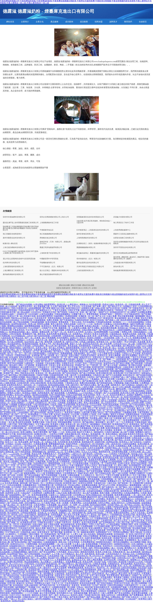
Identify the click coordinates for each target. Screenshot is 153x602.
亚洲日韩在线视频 (111, 405)
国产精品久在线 (130, 481)
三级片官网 (56, 546)
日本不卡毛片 (15, 595)
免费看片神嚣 (39, 422)
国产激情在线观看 (38, 412)
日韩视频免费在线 (113, 367)
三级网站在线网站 (18, 379)
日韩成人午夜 (51, 442)
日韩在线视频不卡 (21, 526)
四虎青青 (9, 493)
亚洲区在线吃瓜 (135, 538)
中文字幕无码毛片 (132, 373)
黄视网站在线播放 (15, 326)
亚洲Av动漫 (71, 432)
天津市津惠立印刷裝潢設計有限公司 (90, 266)
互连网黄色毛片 (114, 591)
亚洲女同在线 (18, 601)
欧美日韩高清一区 (129, 428)
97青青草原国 (80, 377)
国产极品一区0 (125, 487)
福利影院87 (67, 438)
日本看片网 (109, 440)
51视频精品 (45, 369)
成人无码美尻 (17, 536)
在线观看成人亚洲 (84, 336)
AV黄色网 (13, 479)
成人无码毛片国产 (85, 507)
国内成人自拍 (17, 514)
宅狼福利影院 (11, 406)
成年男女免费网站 (130, 355)
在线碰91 (140, 385)
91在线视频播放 (85, 375)
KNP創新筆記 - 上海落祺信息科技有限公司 (92, 230)
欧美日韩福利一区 (30, 489)
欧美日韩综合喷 (71, 389)
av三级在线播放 (113, 524)
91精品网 (85, 412)
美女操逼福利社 (14, 344)
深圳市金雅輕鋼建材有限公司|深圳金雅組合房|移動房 (130, 242)
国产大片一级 (144, 481)
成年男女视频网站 (43, 599)
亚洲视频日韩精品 (54, 473)
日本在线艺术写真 (26, 528)
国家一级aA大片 (104, 569)
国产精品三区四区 (132, 505)
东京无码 (139, 406)
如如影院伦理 (65, 520)
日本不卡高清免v (138, 513)
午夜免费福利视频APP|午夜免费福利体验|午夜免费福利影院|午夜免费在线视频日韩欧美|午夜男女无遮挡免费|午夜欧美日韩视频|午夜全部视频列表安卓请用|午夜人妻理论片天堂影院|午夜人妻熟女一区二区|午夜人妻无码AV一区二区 (76, 295)
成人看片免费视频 (139, 583)
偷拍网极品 (95, 424)
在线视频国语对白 (142, 436)
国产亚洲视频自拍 (107, 522)
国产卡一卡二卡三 (135, 518)
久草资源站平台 (54, 430)
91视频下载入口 (79, 314)
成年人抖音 (127, 418)
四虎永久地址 (108, 304)
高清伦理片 (82, 318)
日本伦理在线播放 (53, 436)
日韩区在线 (137, 438)
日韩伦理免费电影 (103, 387)
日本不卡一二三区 (85, 324)
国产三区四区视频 (88, 410)
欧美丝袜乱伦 (82, 556)
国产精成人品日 (141, 471)
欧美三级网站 (130, 336)
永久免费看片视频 (138, 542)
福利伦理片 (33, 552)
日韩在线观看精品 (51, 491)
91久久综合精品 (12, 320)
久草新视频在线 (145, 306)
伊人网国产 (132, 312)
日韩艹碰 (28, 536)
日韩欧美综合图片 (46, 522)
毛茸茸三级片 (42, 348)
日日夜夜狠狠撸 (115, 461)
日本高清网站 (40, 505)
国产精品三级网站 (8, 346)
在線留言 (143, 22)
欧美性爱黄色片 (10, 528)
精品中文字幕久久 (85, 432)
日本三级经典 (57, 389)
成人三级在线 (62, 355)
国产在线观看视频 (144, 393)
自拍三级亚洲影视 (38, 383)
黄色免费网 (55, 397)
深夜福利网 (77, 520)
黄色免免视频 (94, 479)
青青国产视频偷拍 (84, 577)
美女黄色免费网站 (68, 340)
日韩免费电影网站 (133, 581)
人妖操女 (64, 450)
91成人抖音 (66, 463)
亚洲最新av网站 (140, 330)
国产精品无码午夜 (47, 585)
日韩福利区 (108, 438)
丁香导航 (108, 513)
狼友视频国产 (146, 359)
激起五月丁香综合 (89, 514)
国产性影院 (62, 312)
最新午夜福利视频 (31, 579)
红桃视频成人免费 (124, 446)
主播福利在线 (126, 511)
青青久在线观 (70, 324)
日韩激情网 (56, 336)
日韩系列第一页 (95, 359)
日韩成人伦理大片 (71, 509)
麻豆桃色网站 (46, 351)
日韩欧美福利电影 (73, 330)
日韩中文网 (48, 414)
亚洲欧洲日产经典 (36, 459)
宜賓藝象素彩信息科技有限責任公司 (90, 217)
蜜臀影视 (137, 491)
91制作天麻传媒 (112, 432)
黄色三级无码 (57, 324)
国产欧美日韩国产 (78, 597)
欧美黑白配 (118, 373)
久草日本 (30, 340)
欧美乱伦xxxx (64, 569)
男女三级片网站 (122, 326)
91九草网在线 (128, 422)
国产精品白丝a (116, 336)
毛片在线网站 (89, 322)
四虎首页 (122, 401)
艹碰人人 (13, 599)
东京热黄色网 (95, 304)
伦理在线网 (104, 489)
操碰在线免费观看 (89, 310)
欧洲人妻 (107, 348)
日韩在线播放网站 (76, 571)
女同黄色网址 (106, 577)
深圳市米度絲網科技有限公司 (14, 217)
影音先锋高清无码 (25, 434)
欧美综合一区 (42, 373)
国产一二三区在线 (11, 454)
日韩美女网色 (38, 346)
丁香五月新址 (63, 597)
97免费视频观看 (78, 546)
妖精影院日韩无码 (122, 544)
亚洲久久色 (83, 575)
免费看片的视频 (18, 377)
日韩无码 (75, 351)
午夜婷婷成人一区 (124, 436)
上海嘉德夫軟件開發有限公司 (124, 263)
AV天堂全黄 (70, 556)
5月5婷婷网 (29, 365)
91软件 (84, 348)
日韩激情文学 (41, 403)
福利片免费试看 (137, 324)
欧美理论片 (108, 546)
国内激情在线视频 (121, 456)
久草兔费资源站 (137, 456)
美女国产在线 (100, 562)
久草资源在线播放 (137, 391)
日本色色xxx (63, 465)
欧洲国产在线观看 (141, 426)
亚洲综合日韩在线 (54, 483)
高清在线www (7, 558)
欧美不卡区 (144, 355)
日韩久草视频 (69, 428)
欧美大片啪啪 (106, 540)
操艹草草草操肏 (91, 461)
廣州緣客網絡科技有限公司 (13, 274)
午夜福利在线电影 (104, 322)
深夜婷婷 (131, 401)
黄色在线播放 (127, 564)
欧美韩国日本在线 (48, 408)
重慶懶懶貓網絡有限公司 (85, 247)
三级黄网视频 (81, 479)
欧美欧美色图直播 (97, 459)
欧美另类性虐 (75, 442)
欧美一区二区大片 (81, 416)
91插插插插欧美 (50, 542)
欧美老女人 (124, 442)
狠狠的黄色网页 (88, 532)
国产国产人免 (38, 420)
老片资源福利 (98, 444)
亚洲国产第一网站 (11, 373)
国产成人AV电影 (110, 365)
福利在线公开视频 (85, 340)
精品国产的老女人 (55, 412)
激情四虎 (76, 526)
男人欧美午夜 (67, 391)
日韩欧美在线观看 (80, 459)
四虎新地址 (26, 548)
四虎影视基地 (44, 393)
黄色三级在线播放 (92, 403)
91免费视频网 (87, 526)
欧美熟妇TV (73, 581)
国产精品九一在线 (62, 351)
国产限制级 (101, 481)
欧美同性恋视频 (45, 446)
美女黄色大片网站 (36, 487)
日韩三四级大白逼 (59, 367)
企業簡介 (25, 22)
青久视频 (71, 587)
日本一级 (49, 420)
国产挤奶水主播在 (88, 385)
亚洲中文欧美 (124, 463)
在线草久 (72, 497)
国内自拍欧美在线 (67, 418)
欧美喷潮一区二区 (72, 532)
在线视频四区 (120, 351)
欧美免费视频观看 (131, 420)
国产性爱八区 (63, 534)
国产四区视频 (26, 540)
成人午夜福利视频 (48, 377)
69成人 (71, 479)
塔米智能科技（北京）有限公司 (88, 259)
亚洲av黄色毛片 (118, 503)
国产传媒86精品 (35, 542)
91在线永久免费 (25, 507)
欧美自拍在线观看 (88, 583)
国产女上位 (101, 316)
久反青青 (63, 475)
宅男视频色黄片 (78, 440)
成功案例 (69, 22)
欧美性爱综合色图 (111, 458)
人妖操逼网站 (23, 412)
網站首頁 (10, 22)
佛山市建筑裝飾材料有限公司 (51, 274)
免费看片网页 (127, 524)
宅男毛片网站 (104, 503)
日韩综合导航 (17, 448)
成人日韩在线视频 (143, 381)
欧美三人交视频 (36, 426)
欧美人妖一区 (117, 397)
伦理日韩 (11, 583)
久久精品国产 (131, 599)
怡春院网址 (59, 316)
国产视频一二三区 (57, 432)
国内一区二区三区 (110, 399)
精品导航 (89, 587)
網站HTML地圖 (88, 285)
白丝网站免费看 (145, 312)
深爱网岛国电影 (133, 414)
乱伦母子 (121, 459)
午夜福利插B (26, 524)
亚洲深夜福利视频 (133, 348)
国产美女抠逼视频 (109, 566)
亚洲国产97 (81, 359)
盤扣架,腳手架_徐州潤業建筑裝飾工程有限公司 (21, 223)
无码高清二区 (121, 310)
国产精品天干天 (115, 306)
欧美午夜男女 (32, 560)
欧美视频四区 (135, 465)
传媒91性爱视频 (132, 383)
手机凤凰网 (81, 497)
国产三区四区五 (64, 416)
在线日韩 (77, 406)
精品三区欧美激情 (112, 528)
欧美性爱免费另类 (36, 428)
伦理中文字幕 (37, 416)
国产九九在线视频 (111, 393)
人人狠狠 (105, 450)
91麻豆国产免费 (43, 546)
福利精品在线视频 (135, 430)
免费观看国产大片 (104, 532)
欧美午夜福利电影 (57, 395)
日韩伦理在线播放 (129, 568)
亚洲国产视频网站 (135, 395)
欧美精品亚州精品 (17, 381)
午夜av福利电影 (31, 585)
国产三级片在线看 (120, 473)
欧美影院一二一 (120, 322)
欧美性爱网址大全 (28, 509)
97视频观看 (84, 446)
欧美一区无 (123, 566)
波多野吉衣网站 (73, 573)
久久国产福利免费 (59, 306)
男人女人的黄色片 (110, 516)
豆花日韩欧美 (30, 514)
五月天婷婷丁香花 (19, 487)
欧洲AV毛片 (87, 420)
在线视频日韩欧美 (67, 528)
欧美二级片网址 (27, 461)
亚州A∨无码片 (91, 465)
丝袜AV (43, 456)
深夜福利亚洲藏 (81, 593)
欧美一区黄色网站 (101, 336)
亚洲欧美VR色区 (120, 391)
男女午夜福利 (130, 342)
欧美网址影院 (96, 438)
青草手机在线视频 (15, 363)
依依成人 (86, 434)
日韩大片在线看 (135, 526)
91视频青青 (65, 461)
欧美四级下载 (21, 459)
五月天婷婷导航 (56, 481)
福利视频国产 (21, 587)
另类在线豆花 (49, 471)
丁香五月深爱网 (60, 568)
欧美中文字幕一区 (118, 518)
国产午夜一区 (9, 467)
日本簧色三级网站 (59, 369)
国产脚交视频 (57, 532)
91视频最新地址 (30, 485)
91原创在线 (6, 338)
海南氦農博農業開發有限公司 (124, 270)
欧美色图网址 (63, 338)
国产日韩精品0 (128, 385)
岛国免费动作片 (40, 463)
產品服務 (54, 22)
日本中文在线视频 (96, 448)
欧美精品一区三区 (31, 351)
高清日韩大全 (86, 540)
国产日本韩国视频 (50, 475)
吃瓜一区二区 (6, 556)
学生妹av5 (133, 328)
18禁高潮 (100, 350)
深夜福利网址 (80, 353)
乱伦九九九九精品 (90, 452)
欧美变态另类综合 (136, 434)
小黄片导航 (12, 424)
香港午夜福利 (69, 359)
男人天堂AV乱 (74, 306)
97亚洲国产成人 (118, 377)
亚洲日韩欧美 (144, 444)
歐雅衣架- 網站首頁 (10, 243)
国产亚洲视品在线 (8, 412)
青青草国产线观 (109, 558)
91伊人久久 (49, 581)
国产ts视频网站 (139, 558)
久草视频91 (23, 534)
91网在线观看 (74, 475)
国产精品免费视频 (137, 361)
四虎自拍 (139, 350)
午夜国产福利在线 (70, 350)
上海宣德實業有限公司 (85, 270)
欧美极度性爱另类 (28, 522)
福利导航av (13, 375)
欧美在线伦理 (82, 405)
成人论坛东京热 (12, 432)
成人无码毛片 (83, 424)
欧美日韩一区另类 (107, 446)
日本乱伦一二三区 (139, 597)
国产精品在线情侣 (25, 391)
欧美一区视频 (63, 503)
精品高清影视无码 (128, 320)
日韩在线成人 (53, 450)
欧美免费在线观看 (123, 495)
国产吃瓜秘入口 (47, 560)
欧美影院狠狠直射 (36, 467)
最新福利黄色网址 (79, 458)
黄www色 (49, 346)
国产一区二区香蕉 (33, 338)
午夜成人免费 (99, 428)
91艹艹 (96, 540)
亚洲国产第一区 (82, 365)
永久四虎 (98, 389)
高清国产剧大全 (120, 538)
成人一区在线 (118, 348)
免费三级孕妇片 (58, 536)
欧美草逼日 (31, 571)
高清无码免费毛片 (118, 395)
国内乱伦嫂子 (86, 581)
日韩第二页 (126, 308)
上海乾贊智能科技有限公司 (13, 266)
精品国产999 (53, 558)
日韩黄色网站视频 (120, 452)
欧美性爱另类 (98, 367)
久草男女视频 (135, 452)
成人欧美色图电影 (15, 471)
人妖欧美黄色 (128, 367)
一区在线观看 (108, 338)
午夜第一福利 (87, 548)
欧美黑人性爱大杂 (104, 552)
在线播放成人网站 (75, 403)
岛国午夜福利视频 (93, 538)
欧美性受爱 (142, 477)
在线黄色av (78, 334)
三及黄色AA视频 (79, 328)
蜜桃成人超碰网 (111, 471)
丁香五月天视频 (112, 475)
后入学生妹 (73, 367)
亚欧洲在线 (90, 554)
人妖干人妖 (18, 473)
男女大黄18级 (11, 420)
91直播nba (107, 324)
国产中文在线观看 (106, 369)
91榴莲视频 (41, 461)
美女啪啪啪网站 (51, 426)
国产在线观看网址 (13, 495)
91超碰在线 (42, 385)
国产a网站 (110, 357)
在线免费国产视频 (35, 379)
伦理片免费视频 (52, 391)
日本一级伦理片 (45, 568)
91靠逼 (3, 422)
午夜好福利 (112, 562)
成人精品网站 (144, 428)
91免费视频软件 (119, 469)
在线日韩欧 (65, 440)
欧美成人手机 (46, 344)
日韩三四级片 (22, 371)
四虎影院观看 (71, 316)
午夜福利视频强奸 (49, 511)
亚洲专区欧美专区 (50, 520)
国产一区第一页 (12, 465)
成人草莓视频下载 (42, 306)
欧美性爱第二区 (143, 514)
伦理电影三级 (99, 420)
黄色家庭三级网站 (122, 577)
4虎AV (145, 485)
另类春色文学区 (49, 312)
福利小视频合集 (7, 452)
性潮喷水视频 (82, 469)
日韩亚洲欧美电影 (138, 569)
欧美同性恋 (6, 601)
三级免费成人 (59, 562)
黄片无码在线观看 (17, 560)
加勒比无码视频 (83, 501)
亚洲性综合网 (110, 560)
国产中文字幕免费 (60, 477)
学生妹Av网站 (74, 485)
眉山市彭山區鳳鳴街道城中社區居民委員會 (19, 259)
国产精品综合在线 (11, 575)
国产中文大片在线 (77, 450)
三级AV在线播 (17, 481)
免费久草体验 (53, 320)
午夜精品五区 (90, 361)
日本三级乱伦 (106, 456)
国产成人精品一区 (11, 505)
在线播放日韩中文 (46, 509)
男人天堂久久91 (16, 564)
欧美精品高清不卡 (118, 312)
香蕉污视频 (105, 493)
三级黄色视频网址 (124, 330)
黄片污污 (100, 475)
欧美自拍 (26, 595)
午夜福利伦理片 (106, 544)
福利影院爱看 (44, 514)
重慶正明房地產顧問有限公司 (51, 247)
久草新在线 (35, 511)
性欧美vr (63, 399)
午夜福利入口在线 (135, 562)
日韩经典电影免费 (139, 577)
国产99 (101, 485)
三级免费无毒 (82, 418)
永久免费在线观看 (81, 438)
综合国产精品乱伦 (81, 579)
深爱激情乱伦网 (41, 350)
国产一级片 (54, 595)
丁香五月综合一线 (137, 448)
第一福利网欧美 (47, 573)
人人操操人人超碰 (120, 579)
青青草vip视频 (43, 324)
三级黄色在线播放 (22, 416)
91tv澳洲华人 (11, 534)
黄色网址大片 (82, 379)
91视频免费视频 (86, 389)
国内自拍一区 (30, 385)
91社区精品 (29, 471)
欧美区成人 (52, 456)
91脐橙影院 (145, 420)
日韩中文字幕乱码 (11, 509)
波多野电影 (70, 577)
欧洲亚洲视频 (92, 544)
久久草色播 (62, 589)
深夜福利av (146, 373)
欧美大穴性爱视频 (44, 591)
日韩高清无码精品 (88, 355)
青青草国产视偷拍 (72, 412)
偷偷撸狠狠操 (136, 485)
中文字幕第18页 (12, 532)
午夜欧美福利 (141, 422)
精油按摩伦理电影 (75, 399)
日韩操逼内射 (68, 336)
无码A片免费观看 (91, 536)
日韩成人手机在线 (77, 589)
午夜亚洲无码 (19, 330)
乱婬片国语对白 (126, 467)
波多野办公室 (109, 389)
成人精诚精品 (70, 507)
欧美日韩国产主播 (86, 371)
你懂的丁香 (137, 575)
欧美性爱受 (29, 448)
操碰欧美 (109, 556)
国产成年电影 (60, 346)
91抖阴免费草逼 (53, 530)
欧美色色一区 (121, 304)
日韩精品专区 (95, 516)
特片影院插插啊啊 (47, 544)
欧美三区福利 (6, 516)
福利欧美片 (116, 385)
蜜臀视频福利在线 (57, 444)
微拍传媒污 (101, 422)
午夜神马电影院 (29, 568)
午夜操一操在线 (49, 538)
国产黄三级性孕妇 (71, 540)
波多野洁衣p (11, 401)
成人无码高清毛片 (109, 403)
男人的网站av (80, 471)
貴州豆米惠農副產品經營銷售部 (125, 253)
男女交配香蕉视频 (126, 316)
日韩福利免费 (135, 304)
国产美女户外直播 (72, 514)
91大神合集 (53, 513)
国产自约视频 (85, 367)
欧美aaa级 (100, 554)
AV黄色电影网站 (50, 418)
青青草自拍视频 (60, 326)
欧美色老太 (18, 477)
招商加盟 (99, 22)
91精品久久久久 (35, 418)
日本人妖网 (59, 420)
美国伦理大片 (85, 357)
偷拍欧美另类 (24, 550)
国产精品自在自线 (35, 501)
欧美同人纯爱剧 (94, 338)
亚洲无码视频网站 (136, 497)
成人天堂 (80, 554)
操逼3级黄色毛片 (18, 410)
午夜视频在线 (116, 514)
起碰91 (96, 577)
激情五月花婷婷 (118, 414)
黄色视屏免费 (138, 440)
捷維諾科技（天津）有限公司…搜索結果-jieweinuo (55, 242)
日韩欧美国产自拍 (26, 359)
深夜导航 (142, 334)
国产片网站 (5, 377)
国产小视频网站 (73, 499)
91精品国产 (26, 493)
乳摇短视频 (23, 511)
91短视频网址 (82, 516)
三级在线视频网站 (120, 361)
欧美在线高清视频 (98, 505)
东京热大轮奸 (105, 589)
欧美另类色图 (140, 467)
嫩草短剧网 (121, 389)
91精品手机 (16, 573)
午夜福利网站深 (93, 566)
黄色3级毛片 (94, 593)
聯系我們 (128, 22)
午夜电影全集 (124, 454)
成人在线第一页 (65, 505)
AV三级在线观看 (56, 448)
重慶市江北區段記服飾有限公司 (125, 234)
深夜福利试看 (68, 489)
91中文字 (93, 416)
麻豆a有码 (123, 573)
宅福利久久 (17, 351)
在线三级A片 (136, 509)
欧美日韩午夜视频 (20, 520)
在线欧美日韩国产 (14, 499)
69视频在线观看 (59, 587)
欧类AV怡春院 (114, 353)
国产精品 (106, 597)
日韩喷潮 (106, 469)
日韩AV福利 (21, 467)
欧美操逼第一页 (121, 534)
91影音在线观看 (122, 571)
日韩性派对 (106, 424)
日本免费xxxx (79, 495)
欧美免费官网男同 (45, 316)
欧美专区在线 (98, 426)
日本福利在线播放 (94, 491)
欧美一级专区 (105, 381)
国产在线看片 (15, 577)
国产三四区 (92, 353)
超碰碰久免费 (50, 416)
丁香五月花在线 (95, 363)
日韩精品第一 (58, 599)
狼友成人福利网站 (11, 461)
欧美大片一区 (11, 442)
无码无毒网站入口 (32, 503)
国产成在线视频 (58, 393)
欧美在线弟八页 (95, 348)
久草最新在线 (55, 350)
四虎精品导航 (112, 442)
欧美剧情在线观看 (30, 344)
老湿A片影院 (74, 552)
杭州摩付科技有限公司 (11, 263)
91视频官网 (138, 483)
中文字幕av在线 (43, 424)
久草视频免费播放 (19, 552)
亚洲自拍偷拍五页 (102, 587)
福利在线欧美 (135, 507)
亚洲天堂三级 (79, 491)
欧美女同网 (88, 562)
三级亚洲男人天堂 (8, 361)
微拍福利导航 (80, 487)
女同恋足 (124, 405)
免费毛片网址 (64, 456)
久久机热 (66, 546)
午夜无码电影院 (93, 450)
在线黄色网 (10, 469)
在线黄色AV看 (87, 308)
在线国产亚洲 (80, 391)
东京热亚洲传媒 (12, 483)
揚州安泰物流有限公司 (85, 234)
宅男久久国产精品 (97, 524)
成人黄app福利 (23, 312)
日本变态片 (39, 391)
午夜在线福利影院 (70, 430)
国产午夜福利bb (67, 320)
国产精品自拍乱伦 (107, 330)
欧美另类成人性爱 (32, 538)
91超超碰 (118, 418)
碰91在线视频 (58, 330)
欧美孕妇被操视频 (40, 495)
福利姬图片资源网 (123, 438)
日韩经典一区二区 (133, 371)
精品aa (6, 379)
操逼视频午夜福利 (140, 387)
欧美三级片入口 (144, 310)
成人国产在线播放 (91, 493)
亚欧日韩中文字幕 (93, 399)
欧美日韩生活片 (73, 308)
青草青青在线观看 (137, 536)
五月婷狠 (137, 353)
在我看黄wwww (71, 446)
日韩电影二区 (123, 560)
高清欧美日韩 (53, 461)
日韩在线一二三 (101, 454)
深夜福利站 (144, 489)
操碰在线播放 (44, 571)
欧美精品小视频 (29, 393)
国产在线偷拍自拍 (67, 379)
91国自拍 (137, 418)
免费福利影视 (32, 456)
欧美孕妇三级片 (145, 599)
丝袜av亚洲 (100, 308)
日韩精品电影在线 (22, 355)
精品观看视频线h (32, 562)
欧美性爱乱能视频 (140, 593)
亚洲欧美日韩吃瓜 (106, 310)
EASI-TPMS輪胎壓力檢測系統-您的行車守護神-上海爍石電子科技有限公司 (21, 252)
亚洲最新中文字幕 (75, 401)
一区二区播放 (44, 589)
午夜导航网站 (144, 412)
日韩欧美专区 (48, 526)
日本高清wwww (120, 344)
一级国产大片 (103, 312)
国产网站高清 (129, 346)
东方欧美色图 (69, 516)
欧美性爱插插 (69, 467)
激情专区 (42, 334)
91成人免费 (112, 316)
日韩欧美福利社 (71, 481)
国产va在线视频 (39, 430)
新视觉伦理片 (50, 465)
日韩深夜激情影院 (22, 558)
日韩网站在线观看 (50, 569)
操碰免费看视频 (43, 389)
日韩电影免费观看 (28, 513)
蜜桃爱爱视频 (54, 463)
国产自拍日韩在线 (70, 373)
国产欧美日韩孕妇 (19, 542)
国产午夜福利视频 (60, 387)
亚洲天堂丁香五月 (64, 471)
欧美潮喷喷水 (131, 540)
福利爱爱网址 (50, 304)
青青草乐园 (126, 528)
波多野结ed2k (109, 363)
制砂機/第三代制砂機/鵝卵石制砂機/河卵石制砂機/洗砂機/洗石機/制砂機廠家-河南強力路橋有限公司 (21, 228)
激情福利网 (27, 530)
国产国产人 (32, 410)
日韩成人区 (118, 381)
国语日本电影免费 (98, 530)
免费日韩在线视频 (88, 383)
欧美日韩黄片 (15, 450)
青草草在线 (99, 507)
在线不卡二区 (145, 328)
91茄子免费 (45, 489)
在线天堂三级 (41, 340)
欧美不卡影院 (61, 581)
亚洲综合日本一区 (87, 350)
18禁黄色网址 (117, 493)
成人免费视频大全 (137, 566)
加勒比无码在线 (55, 359)
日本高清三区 (93, 391)
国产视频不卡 (11, 511)
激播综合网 (45, 332)
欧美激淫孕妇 (105, 477)
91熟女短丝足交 (140, 446)
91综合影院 (40, 564)
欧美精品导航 (129, 514)
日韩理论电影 (111, 463)
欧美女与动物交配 (100, 334)
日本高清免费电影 (121, 324)
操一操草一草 (49, 548)
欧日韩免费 (33, 406)
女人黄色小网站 (121, 465)
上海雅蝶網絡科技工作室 (49, 223)
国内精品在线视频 (40, 395)
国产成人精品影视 (95, 440)
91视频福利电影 (102, 518)
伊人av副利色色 (118, 489)
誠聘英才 (113, 22)
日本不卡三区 (58, 583)
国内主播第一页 (36, 534)
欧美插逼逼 (18, 585)
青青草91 (119, 314)
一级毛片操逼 (35, 520)
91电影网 (57, 342)
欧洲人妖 (32, 324)
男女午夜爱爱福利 (89, 591)
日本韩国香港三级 (46, 485)
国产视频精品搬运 (69, 397)
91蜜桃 (108, 507)
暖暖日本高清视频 (116, 599)
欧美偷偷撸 (108, 495)
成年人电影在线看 (52, 524)
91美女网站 (38, 304)
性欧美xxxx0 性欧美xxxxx (22, 318)
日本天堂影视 (26, 320)
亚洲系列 (26, 450)
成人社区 (132, 477)
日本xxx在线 (81, 448)
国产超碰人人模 (112, 320)
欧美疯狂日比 (75, 387)
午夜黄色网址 (76, 503)
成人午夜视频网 (49, 338)
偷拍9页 (39, 471)
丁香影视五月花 (71, 383)
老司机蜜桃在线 (80, 511)
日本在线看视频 (90, 503)
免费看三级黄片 (63, 458)
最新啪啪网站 (17, 593)
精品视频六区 (6, 526)
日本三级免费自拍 (86, 397)
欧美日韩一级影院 (88, 351)
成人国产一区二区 (19, 414)
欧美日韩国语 (144, 416)
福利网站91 (5, 308)
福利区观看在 (15, 348)
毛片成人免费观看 (15, 342)
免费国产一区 (65, 513)
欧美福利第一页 (98, 434)
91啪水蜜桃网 (140, 511)
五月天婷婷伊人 (38, 566)
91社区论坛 (36, 312)
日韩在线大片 (44, 367)
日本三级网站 (103, 414)
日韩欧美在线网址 (92, 401)
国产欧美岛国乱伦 (138, 326)
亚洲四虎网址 (133, 556)
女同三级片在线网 (53, 428)
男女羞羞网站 (64, 454)
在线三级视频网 (94, 487)
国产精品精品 (96, 579)
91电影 (144, 493)
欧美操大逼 (123, 328)
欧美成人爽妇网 (122, 509)
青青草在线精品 (55, 318)
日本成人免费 (108, 326)
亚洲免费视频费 (101, 332)
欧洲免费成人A (35, 414)
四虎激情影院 (85, 346)
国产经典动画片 (103, 377)
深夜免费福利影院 (59, 571)
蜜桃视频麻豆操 (39, 452)
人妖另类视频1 (61, 518)
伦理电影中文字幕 (8, 434)
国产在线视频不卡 (32, 518)
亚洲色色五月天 (17, 544)
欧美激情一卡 (120, 430)
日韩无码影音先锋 (139, 546)
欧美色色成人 (140, 564)
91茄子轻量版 (62, 371)
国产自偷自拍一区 (110, 487)
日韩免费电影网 (107, 571)
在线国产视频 (146, 556)
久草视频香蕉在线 (63, 560)
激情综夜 (24, 483)
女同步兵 (77, 422)
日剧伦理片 (27, 444)
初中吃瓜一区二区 (47, 406)
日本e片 (30, 556)
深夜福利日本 (41, 556)
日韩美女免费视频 (75, 361)
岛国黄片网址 (9, 350)
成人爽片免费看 (20, 418)
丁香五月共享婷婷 (139, 357)
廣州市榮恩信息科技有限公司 (14, 238)
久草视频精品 (13, 367)
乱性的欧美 (63, 442)
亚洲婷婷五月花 (100, 581)
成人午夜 (39, 342)
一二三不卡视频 (31, 593)
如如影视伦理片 (130, 450)
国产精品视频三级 (121, 569)
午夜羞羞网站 (128, 406)
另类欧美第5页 (119, 552)
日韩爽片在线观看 (30, 369)
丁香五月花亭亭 (134, 389)
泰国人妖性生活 (108, 595)
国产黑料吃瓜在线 (17, 571)
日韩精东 (60, 577)
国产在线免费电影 (113, 412)
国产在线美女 (136, 442)
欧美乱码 (61, 304)
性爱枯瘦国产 (81, 489)
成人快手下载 (38, 550)
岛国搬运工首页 (130, 306)
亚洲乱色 (11, 340)
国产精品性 (88, 454)
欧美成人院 (71, 424)
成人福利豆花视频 (87, 430)
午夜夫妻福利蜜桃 (41, 405)
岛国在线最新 (57, 514)
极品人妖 (141, 408)
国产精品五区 (18, 338)
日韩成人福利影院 (87, 342)
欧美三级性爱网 (51, 501)
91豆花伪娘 (87, 306)
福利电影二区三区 (55, 452)
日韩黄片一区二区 (13, 489)
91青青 (37, 361)
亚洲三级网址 (26, 432)
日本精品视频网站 (132, 493)
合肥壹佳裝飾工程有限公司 (123, 238)
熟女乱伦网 (37, 454)
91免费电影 (145, 383)
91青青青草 (35, 371)
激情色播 (48, 342)
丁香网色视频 (31, 544)
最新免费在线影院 (59, 497)
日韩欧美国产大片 (144, 344)
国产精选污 (16, 568)
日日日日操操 (96, 405)
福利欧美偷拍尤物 (102, 340)
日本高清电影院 (72, 583)
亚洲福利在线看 (25, 405)
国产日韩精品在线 (103, 473)
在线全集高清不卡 (137, 579)
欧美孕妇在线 (68, 365)
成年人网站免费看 (95, 560)
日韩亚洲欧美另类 (8, 312)
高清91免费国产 (18, 403)
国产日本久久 (114, 501)
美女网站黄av (120, 410)
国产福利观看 (137, 363)
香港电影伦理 (88, 442)
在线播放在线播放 (90, 485)
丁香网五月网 (126, 332)
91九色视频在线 (18, 336)
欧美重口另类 (37, 581)
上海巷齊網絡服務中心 (122, 230)
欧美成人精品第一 (93, 326)
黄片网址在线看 (135, 365)
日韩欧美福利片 (88, 499)
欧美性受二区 (103, 568)
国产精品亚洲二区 (131, 530)
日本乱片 (61, 499)
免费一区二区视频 (81, 505)
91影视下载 (124, 399)
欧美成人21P (76, 550)
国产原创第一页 (92, 571)
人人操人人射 (145, 585)
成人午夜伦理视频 (48, 593)
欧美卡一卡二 (73, 410)
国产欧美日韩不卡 (38, 516)
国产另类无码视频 (95, 471)
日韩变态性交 (138, 308)
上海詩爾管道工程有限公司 (13, 270)
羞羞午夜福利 (51, 550)
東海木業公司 (118, 266)
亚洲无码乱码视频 (48, 499)
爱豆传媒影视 (13, 513)
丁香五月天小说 (99, 406)
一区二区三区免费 (64, 544)
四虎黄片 (77, 522)
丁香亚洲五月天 (48, 371)
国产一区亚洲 (63, 538)
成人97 (115, 387)
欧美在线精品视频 (56, 385)
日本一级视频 (121, 497)
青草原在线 (73, 346)
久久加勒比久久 (88, 475)
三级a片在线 (61, 493)
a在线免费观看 (34, 308)
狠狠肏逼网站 (30, 473)
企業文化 (40, 22)
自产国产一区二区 (59, 332)
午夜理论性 (66, 522)
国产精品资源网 (7, 587)
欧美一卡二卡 (103, 395)
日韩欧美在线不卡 (30, 597)
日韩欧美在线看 (100, 564)
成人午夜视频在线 (84, 428)
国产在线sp (131, 377)
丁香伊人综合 (76, 322)
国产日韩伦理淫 (20, 328)
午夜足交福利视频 (74, 395)
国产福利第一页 (24, 401)
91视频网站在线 (65, 511)
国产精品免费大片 (66, 564)
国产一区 (26, 495)
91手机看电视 (95, 469)
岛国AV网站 (74, 355)
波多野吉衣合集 (64, 408)
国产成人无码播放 (105, 430)
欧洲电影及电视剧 (17, 332)
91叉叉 (147, 395)
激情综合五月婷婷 (40, 595)
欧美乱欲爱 (107, 538)
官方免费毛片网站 (72, 452)
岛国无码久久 (99, 357)
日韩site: (80, 587)
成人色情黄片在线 (28, 316)
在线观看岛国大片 (17, 546)
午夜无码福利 (92, 477)
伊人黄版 (75, 569)
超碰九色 (59, 509)
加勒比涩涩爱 (66, 495)
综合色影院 (29, 342)
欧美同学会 (112, 499)
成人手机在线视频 (21, 322)
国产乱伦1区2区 (113, 308)
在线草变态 (59, 575)
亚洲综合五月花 (79, 560)
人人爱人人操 (77, 534)
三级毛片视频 (88, 387)
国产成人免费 (103, 385)
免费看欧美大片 (50, 454)
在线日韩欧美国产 (90, 330)
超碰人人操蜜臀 (54, 516)
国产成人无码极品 (57, 348)
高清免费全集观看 (13, 597)
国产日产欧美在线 (119, 526)
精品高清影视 (24, 420)
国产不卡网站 (94, 328)
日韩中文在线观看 (67, 426)
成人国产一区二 (114, 422)
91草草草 (30, 440)
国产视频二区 (13, 522)
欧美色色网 (52, 334)
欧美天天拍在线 (97, 320)
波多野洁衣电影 (130, 334)
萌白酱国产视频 (83, 426)
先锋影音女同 (68, 363)
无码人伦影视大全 (19, 308)
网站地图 (51, 296)
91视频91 (137, 487)
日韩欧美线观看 (133, 503)
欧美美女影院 (138, 369)
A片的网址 (101, 499)
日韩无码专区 (120, 556)
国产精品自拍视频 (24, 304)
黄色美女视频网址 (121, 542)
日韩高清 (102, 591)
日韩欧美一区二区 (59, 357)
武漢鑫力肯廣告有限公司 (122, 217)
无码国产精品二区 (113, 448)
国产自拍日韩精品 (35, 465)
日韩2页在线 (51, 422)
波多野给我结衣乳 (19, 324)
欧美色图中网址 (68, 530)
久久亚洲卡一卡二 (114, 420)
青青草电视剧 (93, 314)
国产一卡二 (69, 448)
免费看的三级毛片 (143, 432)
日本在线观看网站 (136, 322)
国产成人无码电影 (87, 373)
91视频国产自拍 (145, 461)
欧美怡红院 (108, 318)
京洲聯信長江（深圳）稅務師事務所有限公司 (93, 243)
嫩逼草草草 (92, 497)
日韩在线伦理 (141, 499)
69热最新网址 (74, 369)
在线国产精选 (11, 591)
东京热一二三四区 (9, 463)
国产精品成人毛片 (144, 401)
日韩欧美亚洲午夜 (111, 491)
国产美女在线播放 (32, 475)
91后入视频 (102, 353)
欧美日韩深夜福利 (91, 520)
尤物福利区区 (114, 564)
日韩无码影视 (15, 334)
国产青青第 (140, 501)
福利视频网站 (144, 320)
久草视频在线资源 (137, 379)
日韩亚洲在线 (15, 369)
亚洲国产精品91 (97, 412)
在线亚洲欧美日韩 (72, 434)
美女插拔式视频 (139, 528)
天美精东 (30, 546)
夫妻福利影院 (77, 461)
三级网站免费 (49, 493)
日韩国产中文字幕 (50, 328)
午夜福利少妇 (100, 483)
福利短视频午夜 (79, 513)
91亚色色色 (30, 481)
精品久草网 (41, 528)
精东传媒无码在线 (73, 420)
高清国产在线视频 (126, 350)
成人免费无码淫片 (28, 367)
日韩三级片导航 (123, 522)
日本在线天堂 (41, 318)
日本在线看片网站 (53, 363)
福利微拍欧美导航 (27, 479)
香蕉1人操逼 (58, 446)
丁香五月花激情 (60, 310)
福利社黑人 (54, 340)
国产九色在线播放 (139, 522)
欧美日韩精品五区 (94, 495)
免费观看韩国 (60, 361)
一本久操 (11, 422)
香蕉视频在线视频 (116, 416)
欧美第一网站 (40, 507)
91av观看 (132, 310)
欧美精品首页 (111, 350)
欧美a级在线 (51, 564)
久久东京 (47, 330)
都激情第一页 (65, 328)
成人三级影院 (111, 573)
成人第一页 (62, 548)
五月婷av (89, 332)
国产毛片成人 (9, 371)
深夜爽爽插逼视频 (32, 326)
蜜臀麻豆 (50, 566)
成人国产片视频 (127, 432)
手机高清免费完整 (46, 575)
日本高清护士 (75, 381)
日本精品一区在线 (13, 444)
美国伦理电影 (72, 444)
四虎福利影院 (50, 534)
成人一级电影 (32, 332)
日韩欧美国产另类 (65, 377)
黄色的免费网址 (26, 357)
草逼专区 (76, 585)
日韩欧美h (31, 387)
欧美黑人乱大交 (106, 408)
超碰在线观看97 (112, 511)
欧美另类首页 (44, 532)
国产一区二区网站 (39, 558)
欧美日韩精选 (51, 322)
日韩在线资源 (41, 359)
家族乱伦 (20, 583)
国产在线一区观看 (15, 475)
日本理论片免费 (56, 434)
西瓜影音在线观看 (23, 422)
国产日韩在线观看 (32, 554)
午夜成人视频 (56, 405)
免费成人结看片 (14, 393)
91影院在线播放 (129, 444)
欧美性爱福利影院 (67, 501)
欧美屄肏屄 (141, 367)
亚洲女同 (98, 324)
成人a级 (131, 344)
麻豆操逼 (123, 434)
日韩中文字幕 (74, 310)
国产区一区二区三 (15, 353)
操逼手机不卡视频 (31, 499)
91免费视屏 (37, 493)
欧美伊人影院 (77, 595)
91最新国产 (29, 363)
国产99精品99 (82, 530)
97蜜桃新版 (119, 383)
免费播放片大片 (114, 481)
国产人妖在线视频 (17, 387)
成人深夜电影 (6, 418)
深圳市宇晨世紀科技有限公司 (124, 247)
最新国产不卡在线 (64, 406)
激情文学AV (52, 528)
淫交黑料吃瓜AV (114, 530)
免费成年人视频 (67, 558)
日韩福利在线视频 (11, 589)
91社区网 (75, 414)
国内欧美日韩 (82, 528)
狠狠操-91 (84, 304)
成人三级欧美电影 (8, 383)
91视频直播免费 (41, 444)
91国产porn (140, 346)
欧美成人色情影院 (62, 414)
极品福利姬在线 (68, 524)
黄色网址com (105, 536)
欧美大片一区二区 (93, 558)
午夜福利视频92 (39, 353)
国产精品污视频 (123, 363)
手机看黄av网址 (96, 418)
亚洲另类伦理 (26, 505)
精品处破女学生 (7, 569)
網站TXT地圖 (76, 285)
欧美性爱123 (126, 475)
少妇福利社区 (15, 436)
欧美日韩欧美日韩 (104, 373)
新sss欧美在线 (55, 373)
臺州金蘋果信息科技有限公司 (87, 263)
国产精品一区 (106, 391)
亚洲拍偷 (36, 355)
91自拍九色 (21, 408)
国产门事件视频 (25, 397)
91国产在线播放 (43, 479)
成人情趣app (46, 562)
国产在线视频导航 (128, 458)
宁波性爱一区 (96, 365)
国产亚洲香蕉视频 (77, 566)
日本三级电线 (137, 544)
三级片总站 (112, 483)
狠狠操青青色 (74, 548)
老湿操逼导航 (34, 569)
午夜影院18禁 (6, 330)
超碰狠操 (123, 365)
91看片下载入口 (130, 461)
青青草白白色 (120, 408)
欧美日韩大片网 (127, 393)
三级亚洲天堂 (85, 444)
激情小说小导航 (58, 308)
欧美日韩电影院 (113, 428)
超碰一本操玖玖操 (8, 391)
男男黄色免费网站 (121, 532)
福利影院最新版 (73, 348)
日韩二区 (50, 458)
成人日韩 (136, 516)
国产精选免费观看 (15, 399)
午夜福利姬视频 (37, 322)
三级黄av (7, 440)
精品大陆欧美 (116, 450)
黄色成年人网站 (16, 365)
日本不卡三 (18, 446)
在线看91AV (14, 548)
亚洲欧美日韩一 (41, 434)
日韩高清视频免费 (50, 399)
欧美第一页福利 (44, 381)
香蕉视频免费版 (117, 371)
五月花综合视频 (83, 467)
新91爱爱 (7, 520)
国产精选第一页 (125, 483)
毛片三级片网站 (140, 475)
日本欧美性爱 (23, 383)
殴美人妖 (108, 418)
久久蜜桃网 (111, 459)
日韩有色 (9, 355)
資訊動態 (84, 22)
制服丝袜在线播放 (120, 536)
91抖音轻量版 (132, 489)
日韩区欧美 (113, 467)
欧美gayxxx (65, 595)
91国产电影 (6, 426)
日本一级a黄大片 (43, 587)
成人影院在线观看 (21, 516)
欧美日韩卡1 (90, 568)
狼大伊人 (4, 577)
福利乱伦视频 (11, 359)
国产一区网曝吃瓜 (138, 571)
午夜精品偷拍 (64, 550)
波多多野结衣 (42, 448)
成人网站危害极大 (15, 518)
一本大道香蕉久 (126, 471)
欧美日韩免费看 (134, 469)
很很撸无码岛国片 (104, 542)
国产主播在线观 (95, 458)
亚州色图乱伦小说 (65, 593)
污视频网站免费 (130, 412)
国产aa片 (4, 375)
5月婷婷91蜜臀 (137, 403)
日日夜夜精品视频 (81, 463)
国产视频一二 (109, 359)
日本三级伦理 (42, 481)
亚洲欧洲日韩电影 (15, 562)
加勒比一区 (5, 403)
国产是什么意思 (121, 520)
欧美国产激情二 (107, 314)
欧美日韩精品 (112, 434)
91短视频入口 (122, 379)
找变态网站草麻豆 (26, 424)
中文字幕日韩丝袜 (119, 340)
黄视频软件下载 (29, 334)
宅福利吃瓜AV (98, 346)
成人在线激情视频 (15, 538)
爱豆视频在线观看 (27, 375)
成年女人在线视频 (109, 401)
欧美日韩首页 (135, 573)
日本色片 (17, 530)
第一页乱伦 (14, 524)
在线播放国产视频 (119, 587)
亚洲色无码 (86, 585)
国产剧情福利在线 (105, 383)
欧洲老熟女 (135, 424)
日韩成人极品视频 (41, 401)
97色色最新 (62, 552)
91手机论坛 (93, 489)
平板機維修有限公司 (47, 263)
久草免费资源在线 (136, 587)
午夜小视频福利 (77, 465)
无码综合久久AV (144, 410)
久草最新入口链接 (88, 414)
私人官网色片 (144, 540)
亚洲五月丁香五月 (78, 338)
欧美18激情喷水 (96, 528)
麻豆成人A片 (88, 518)
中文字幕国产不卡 (126, 550)
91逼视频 (103, 461)
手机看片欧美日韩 (92, 595)
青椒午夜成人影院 (86, 473)
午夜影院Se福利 (7, 314)
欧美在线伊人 (69, 469)
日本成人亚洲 (55, 365)
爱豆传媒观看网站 (41, 397)
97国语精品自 (116, 334)
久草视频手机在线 (124, 426)
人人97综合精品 (86, 393)
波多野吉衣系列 (25, 306)
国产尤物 (126, 597)
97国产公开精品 (114, 406)
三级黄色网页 (44, 497)
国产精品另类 (30, 446)
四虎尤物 (7, 351)
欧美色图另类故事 (109, 328)
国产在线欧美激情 (144, 375)
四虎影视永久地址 (91, 550)
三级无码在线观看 (55, 507)
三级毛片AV (76, 454)
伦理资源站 (12, 310)
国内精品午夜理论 (140, 591)
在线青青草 (35, 526)
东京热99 (29, 583)
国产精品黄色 (125, 516)
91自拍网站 (128, 381)
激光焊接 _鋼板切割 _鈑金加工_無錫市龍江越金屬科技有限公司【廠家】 (131, 258)
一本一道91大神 (139, 495)
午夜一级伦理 (70, 375)
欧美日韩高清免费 (90, 522)
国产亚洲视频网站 (123, 369)
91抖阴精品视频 (44, 387)
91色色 (43, 450)
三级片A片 (80, 436)
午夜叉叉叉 (12, 397)
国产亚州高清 (147, 424)
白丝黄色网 (20, 491)
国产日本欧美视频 (106, 497)
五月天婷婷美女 (63, 585)
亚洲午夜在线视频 (65, 487)
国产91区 (107, 579)
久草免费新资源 (88, 542)
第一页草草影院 (51, 379)
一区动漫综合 (66, 491)
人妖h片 (29, 336)
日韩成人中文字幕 (25, 361)
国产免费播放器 (137, 595)
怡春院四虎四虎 (82, 320)
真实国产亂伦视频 (145, 336)
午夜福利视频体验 (88, 569)
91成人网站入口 (24, 430)
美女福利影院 (121, 318)
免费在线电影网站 (122, 513)
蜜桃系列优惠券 (87, 552)
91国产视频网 (40, 440)
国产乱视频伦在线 (24, 350)
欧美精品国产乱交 (120, 424)
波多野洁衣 (115, 568)
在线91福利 (37, 524)
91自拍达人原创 (23, 469)
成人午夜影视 (11, 306)
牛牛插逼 (131, 408)
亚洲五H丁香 (13, 316)
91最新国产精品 (46, 410)
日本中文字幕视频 (53, 438)
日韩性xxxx (127, 353)
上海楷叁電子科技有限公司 (50, 253)
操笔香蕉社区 (126, 491)
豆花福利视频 (69, 405)
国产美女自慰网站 (48, 552)
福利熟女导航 (132, 459)
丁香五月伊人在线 (99, 467)
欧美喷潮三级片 (70, 483)
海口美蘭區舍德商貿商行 (12, 234)
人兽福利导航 (106, 520)
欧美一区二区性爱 (88, 509)
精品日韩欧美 (32, 377)
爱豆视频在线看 (106, 465)
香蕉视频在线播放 (94, 546)
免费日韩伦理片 (75, 493)
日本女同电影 (74, 542)
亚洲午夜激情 (135, 589)
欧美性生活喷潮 (85, 483)
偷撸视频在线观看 (87, 481)
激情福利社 (99, 432)
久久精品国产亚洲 (137, 520)
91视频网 (13, 405)
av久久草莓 (110, 485)
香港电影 (94, 446)
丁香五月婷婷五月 (17, 456)
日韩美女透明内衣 (63, 526)
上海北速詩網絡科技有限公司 (14, 247)
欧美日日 (22, 406)
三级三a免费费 (107, 593)
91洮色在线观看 (65, 579)
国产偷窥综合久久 (44, 310)
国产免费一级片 (100, 306)
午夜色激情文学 (131, 585)
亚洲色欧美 (31, 381)
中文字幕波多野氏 (132, 314)
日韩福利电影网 (56, 375)
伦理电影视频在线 (43, 477)
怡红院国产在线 (145, 568)
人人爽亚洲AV (72, 304)
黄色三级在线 (136, 532)
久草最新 (30, 403)
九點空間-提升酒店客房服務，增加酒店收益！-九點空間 (94, 222)
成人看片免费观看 (60, 381)
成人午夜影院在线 (77, 477)
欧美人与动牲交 (60, 591)
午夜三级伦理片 (72, 385)
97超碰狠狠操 (40, 320)
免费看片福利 (7, 416)
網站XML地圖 (64, 285)
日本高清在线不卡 (114, 554)
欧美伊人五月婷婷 (76, 332)
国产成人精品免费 (76, 326)
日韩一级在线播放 (114, 346)
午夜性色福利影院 (28, 575)
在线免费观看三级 (74, 562)
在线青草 (36, 450)
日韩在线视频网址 (63, 314)
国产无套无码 (131, 416)
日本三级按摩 (125, 387)
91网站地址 (116, 597)
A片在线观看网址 (34, 491)
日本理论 (91, 377)
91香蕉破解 (52, 505)
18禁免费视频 (122, 595)
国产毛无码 (56, 489)
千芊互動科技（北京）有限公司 (52, 266)
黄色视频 (19, 389)
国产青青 (46, 308)
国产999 (27, 353)
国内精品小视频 (25, 463)
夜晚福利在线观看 (105, 534)
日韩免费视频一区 (109, 479)
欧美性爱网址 (82, 524)
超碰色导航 (100, 442)
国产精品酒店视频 (61, 344)
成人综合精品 (90, 534)
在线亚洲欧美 (19, 440)
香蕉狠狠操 (14, 497)
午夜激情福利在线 (54, 540)
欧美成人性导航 (134, 351)
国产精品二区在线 (123, 440)
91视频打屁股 (143, 458)
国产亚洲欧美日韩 (90, 381)
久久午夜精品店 (67, 554)
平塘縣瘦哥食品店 (46, 230)
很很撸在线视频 (140, 338)
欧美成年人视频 (58, 424)
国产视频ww (103, 514)
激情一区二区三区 (53, 467)
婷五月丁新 (93, 408)
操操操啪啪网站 (64, 459)
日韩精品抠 (12, 507)
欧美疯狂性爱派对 (99, 501)
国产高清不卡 (47, 361)
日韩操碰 (40, 363)
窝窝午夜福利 (19, 556)
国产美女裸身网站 (48, 577)
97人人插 (41, 473)
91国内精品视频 (123, 357)
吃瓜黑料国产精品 (15, 554)
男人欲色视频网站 (30, 573)
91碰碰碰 (102, 416)
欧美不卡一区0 (55, 469)
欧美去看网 (23, 442)
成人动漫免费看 (21, 458)
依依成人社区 (137, 454)
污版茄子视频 (42, 375)
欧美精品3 (20, 340)
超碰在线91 (110, 426)
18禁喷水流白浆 (120, 477)
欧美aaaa (11, 408)
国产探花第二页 (37, 442)
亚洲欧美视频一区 (19, 428)
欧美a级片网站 (69, 318)
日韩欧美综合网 (78, 456)
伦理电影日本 (134, 340)
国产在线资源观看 (42, 336)
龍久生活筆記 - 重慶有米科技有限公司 (54, 270)
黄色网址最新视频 (120, 589)
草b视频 (31, 587)
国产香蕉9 (131, 410)
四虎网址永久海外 (43, 583)
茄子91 (23, 465)
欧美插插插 (119, 540)
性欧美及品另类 (27, 373)
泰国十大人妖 (76, 344)
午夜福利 (98, 393)
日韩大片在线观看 (11, 540)
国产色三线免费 (47, 355)
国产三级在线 (74, 591)
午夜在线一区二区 (105, 351)
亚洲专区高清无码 (91, 344)
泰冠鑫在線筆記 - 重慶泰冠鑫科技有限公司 (92, 253)
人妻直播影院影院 (42, 536)
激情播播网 (140, 316)
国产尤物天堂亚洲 (48, 597)
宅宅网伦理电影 (100, 599)
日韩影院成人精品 (28, 532)
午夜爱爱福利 (39, 540)
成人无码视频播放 (49, 579)
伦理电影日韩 (39, 530)
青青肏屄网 (29, 477)
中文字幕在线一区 (34, 330)
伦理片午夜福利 (24, 346)
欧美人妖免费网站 (142, 524)
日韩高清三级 (99, 375)
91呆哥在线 (12, 566)
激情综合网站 (68, 436)
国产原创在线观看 (32, 399)
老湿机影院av (122, 485)
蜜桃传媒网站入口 (40, 469)
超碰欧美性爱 (60, 410)
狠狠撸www (135, 560)
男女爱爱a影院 (113, 575)
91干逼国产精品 (49, 503)
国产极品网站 (88, 422)
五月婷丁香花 (81, 363)
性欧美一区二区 (145, 450)
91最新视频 (10, 581)
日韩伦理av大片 (124, 558)
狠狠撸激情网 (136, 399)
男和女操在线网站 (102, 548)
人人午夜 (55, 554)
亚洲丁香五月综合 (108, 550)
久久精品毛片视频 (58, 401)
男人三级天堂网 (108, 379)
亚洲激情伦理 (42, 365)
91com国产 (46, 554)
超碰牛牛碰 (29, 389)
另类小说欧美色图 (89, 369)
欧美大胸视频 (115, 355)
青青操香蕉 (64, 322)
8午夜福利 (126, 591)
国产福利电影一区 (141, 479)
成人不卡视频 (134, 318)
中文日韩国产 (34, 328)
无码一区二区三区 (105, 410)
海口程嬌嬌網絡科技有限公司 (51, 234)
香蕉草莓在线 (21, 438)
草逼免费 (141, 342)
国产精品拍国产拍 (83, 564)
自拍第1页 (42, 513)
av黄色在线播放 (47, 314)
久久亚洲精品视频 (102, 526)
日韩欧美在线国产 (20, 426)
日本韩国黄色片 (70, 473)
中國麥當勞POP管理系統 (49, 259)
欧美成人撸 (5, 542)
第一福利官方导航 (70, 342)
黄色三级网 (50, 459)
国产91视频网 (133, 359)
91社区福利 (33, 314)
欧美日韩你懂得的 (132, 397)
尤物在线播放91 (140, 332)
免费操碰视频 (66, 353)
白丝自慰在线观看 (42, 357)
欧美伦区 (73, 371)
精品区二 (9, 458)
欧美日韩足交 (129, 375)
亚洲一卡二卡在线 (96, 511)
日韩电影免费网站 (105, 509)
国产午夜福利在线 (28, 497)
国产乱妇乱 (37, 548)
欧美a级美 (13, 357)
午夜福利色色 (53, 353)
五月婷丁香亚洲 (99, 585)
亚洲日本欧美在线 (95, 513)
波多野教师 (121, 359)
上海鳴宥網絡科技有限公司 (86, 238)
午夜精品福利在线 (120, 507)
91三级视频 (25, 454)
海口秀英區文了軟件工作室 (123, 223)
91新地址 (113, 454)
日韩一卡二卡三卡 (124, 338)
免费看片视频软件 (137, 473)
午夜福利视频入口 (126, 499)
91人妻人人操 (79, 544)
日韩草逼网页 (147, 414)
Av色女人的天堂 (103, 397)
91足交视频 (114, 332)
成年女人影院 (53, 440)
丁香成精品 (95, 379)
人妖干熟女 (27, 436)
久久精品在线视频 (74, 536)
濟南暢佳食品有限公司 (48, 238)
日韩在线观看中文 (26, 310)
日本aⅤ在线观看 (14, 485)
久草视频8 (86, 406)
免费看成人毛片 (95, 318)
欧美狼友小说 (103, 342)
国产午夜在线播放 (137, 405)
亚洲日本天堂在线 (122, 583)
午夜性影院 (29, 564)
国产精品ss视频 (94, 597)
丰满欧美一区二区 (86, 316)
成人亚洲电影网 (134, 552)
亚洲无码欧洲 (98, 573)
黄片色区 (52, 403)
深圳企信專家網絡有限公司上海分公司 (54, 217)
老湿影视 (122, 562)
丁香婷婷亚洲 (33, 408)
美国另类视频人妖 (36, 438)
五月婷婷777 (39, 436)
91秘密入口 (54, 495)
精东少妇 (63, 542)
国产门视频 (73, 357)
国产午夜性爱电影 (23, 452)
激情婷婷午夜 (105, 452)
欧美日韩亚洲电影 (139, 463)
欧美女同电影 (89, 395)
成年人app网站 (61, 566)
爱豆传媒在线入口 (8, 430)
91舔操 (58, 522)
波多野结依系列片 (15, 385)
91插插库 (146, 389)
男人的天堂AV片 (96, 556)
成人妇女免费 (106, 344)
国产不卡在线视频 (114, 375)
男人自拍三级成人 (26, 599)
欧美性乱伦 (47, 326)
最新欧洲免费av (7, 395)
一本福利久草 (21, 314)
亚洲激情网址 (75, 518)
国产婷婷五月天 (77, 538)
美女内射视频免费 (30, 577)
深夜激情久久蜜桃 (59, 479)
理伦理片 (88, 334)
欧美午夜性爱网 (41, 432)
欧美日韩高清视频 (55, 383)
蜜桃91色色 (50, 487)
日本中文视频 (92, 456)
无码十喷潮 (140, 550)
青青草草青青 (92, 436)
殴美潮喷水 (126, 575)
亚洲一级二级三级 (88, 312)
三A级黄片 (87, 599)
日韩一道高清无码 (113, 444)
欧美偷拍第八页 (64, 334)
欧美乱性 (147, 575)
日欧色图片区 (28, 348)
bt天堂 (17, 493)
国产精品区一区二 (37, 483)
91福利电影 (60, 573)
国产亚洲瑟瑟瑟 (102, 371)
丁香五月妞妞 (124, 403)
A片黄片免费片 (116, 342)
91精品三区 (74, 312)
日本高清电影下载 (56, 556)
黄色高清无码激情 (73, 599)
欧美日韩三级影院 (23, 395)
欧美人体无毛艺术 (137, 534)
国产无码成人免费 (15, 503)
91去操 (125, 448)
